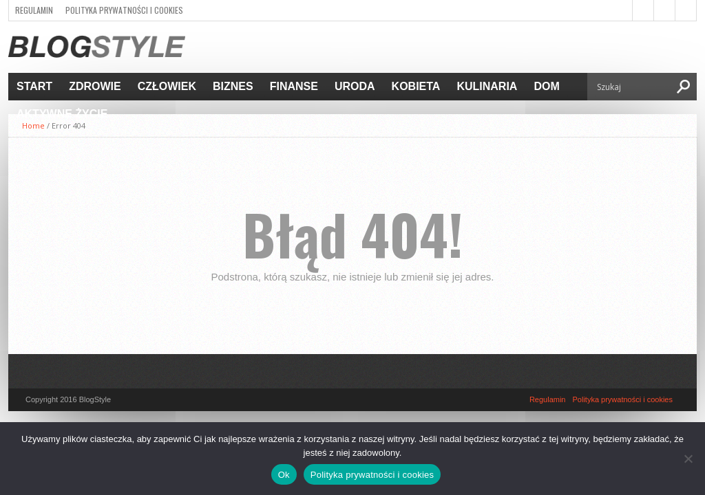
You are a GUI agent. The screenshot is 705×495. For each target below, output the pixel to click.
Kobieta (416, 86)
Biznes (233, 86)
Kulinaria (486, 86)
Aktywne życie (62, 114)
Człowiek (167, 86)
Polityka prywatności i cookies (124, 10)
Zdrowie (95, 86)
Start (34, 86)
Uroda (355, 86)
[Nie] (688, 458)
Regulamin (34, 10)
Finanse (294, 86)
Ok (284, 475)
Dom (546, 86)
